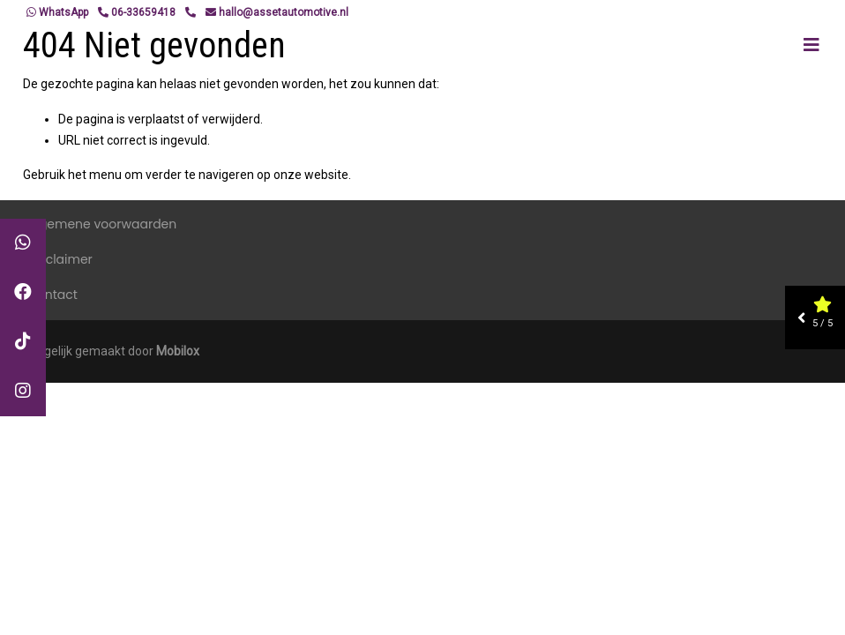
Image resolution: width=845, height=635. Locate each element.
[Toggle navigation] (811, 45)
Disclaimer (60, 259)
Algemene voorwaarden (101, 224)
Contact (52, 294)
